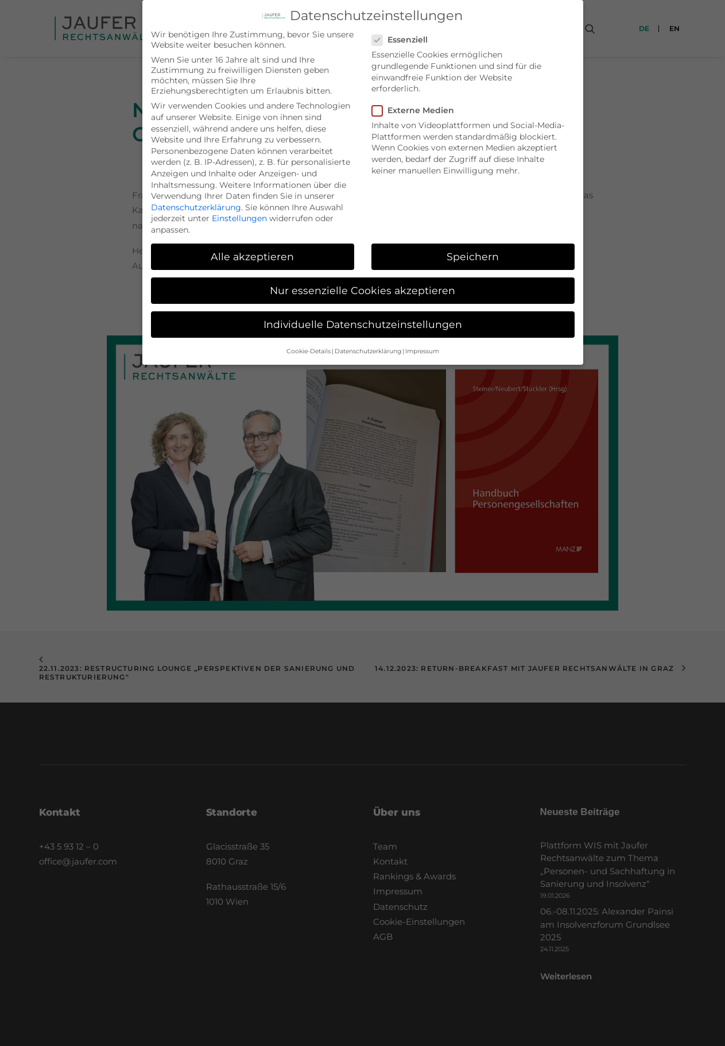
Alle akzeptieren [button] (252, 252)
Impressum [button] (422, 346)
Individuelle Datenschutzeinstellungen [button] (362, 320)
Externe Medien (416, 106)
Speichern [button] (473, 252)
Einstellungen (239, 214)
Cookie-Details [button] (308, 346)
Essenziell (403, 35)
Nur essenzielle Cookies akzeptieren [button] (362, 286)
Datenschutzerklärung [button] (368, 346)
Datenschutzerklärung (196, 202)
